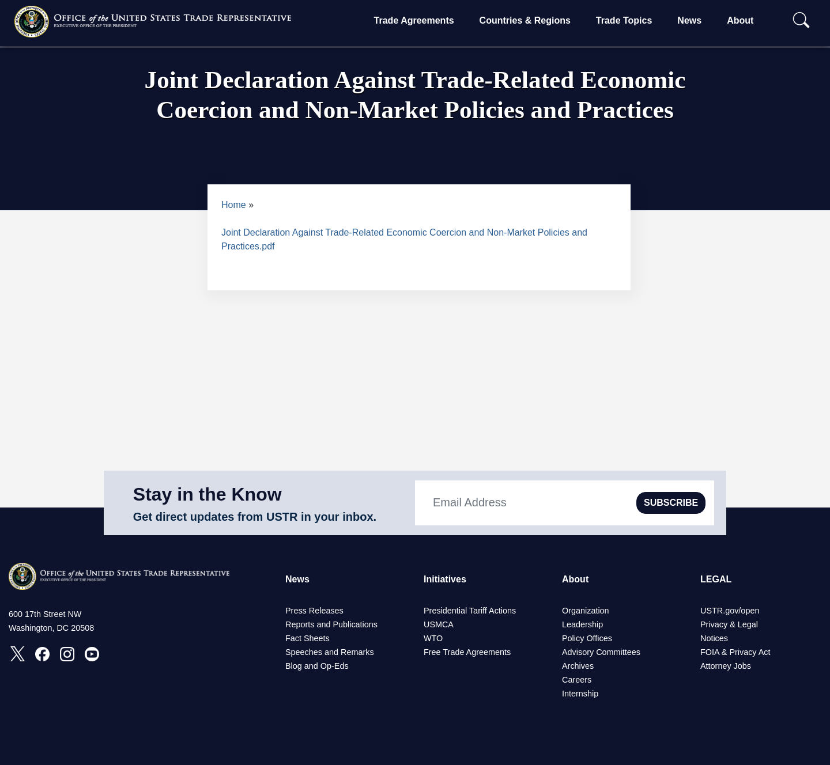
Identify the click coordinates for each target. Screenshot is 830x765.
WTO (433, 638)
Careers (576, 679)
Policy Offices (587, 638)
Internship (580, 693)
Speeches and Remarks (329, 652)
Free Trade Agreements (467, 652)
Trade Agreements (414, 20)
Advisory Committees (601, 652)
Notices (714, 638)
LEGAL (715, 579)
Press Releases (314, 610)
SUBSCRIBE (671, 503)
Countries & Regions (525, 20)
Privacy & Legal (729, 624)
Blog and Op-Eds (317, 666)
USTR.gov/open (729, 610)
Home (233, 205)
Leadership (582, 624)
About (740, 20)
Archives (578, 666)
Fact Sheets (307, 638)
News (689, 20)
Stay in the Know (207, 494)
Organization (585, 610)
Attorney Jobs (725, 666)
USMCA (439, 624)
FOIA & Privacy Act (735, 652)
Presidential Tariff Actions (470, 610)
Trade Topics (624, 20)
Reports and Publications (331, 624)
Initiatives (445, 579)
